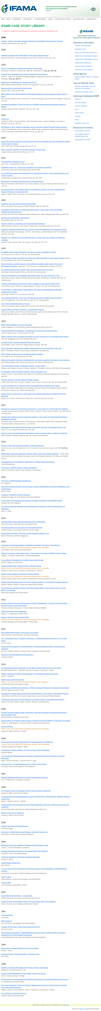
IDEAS (77, 119)
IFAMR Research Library (83, 66)
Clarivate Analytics (82, 123)
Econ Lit (78, 99)
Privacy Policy (65, 1005)
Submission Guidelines (83, 63)
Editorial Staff (80, 49)
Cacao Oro (5, 119)
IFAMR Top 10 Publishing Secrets (86, 56)
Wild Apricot (82, 1009)
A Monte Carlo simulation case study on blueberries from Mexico (24, 74)
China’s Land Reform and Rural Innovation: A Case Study (21, 68)
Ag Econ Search (80, 102)
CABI (76, 109)
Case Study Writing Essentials (86, 52)
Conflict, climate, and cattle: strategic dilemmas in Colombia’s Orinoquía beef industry (32, 41)
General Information (83, 45)
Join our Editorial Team (84, 92)
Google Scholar (81, 106)
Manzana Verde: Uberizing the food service (16, 88)
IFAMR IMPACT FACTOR (82, 139)
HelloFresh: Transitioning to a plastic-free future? (19, 82)
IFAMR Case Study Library (84, 69)
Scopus (77, 116)
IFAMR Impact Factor (82, 130)
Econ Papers (79, 113)
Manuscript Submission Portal (86, 59)
